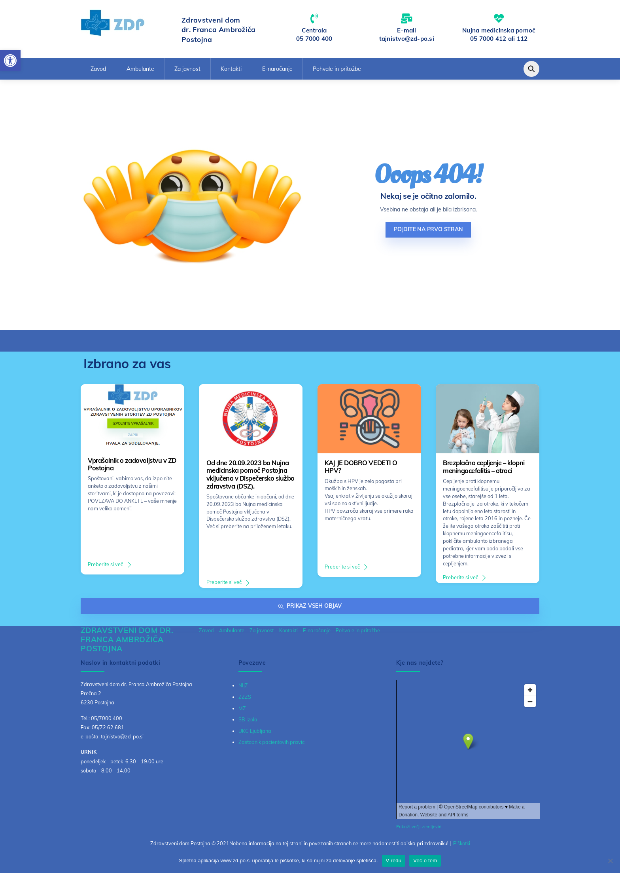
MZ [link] (242, 708)
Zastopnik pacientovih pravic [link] (271, 742)
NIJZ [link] (243, 685)
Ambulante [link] (140, 68)
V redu (394, 860)
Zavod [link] (98, 68)
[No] (610, 861)
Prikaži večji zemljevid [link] (419, 826)
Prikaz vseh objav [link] (309, 606)
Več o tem (425, 860)
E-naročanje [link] (277, 68)
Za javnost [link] (187, 68)
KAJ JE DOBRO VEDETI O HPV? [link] (361, 467)
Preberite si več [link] (105, 564)
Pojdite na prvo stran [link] (428, 229)
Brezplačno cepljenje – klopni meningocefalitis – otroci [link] (484, 467)
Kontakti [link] (231, 68)
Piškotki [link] (461, 843)
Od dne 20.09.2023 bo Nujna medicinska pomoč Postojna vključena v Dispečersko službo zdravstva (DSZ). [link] (250, 474)
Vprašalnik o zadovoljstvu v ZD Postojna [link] (132, 464)
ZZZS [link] (244, 697)
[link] (10, 60)
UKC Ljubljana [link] (254, 731)
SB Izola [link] (247, 719)
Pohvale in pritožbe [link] (337, 68)
